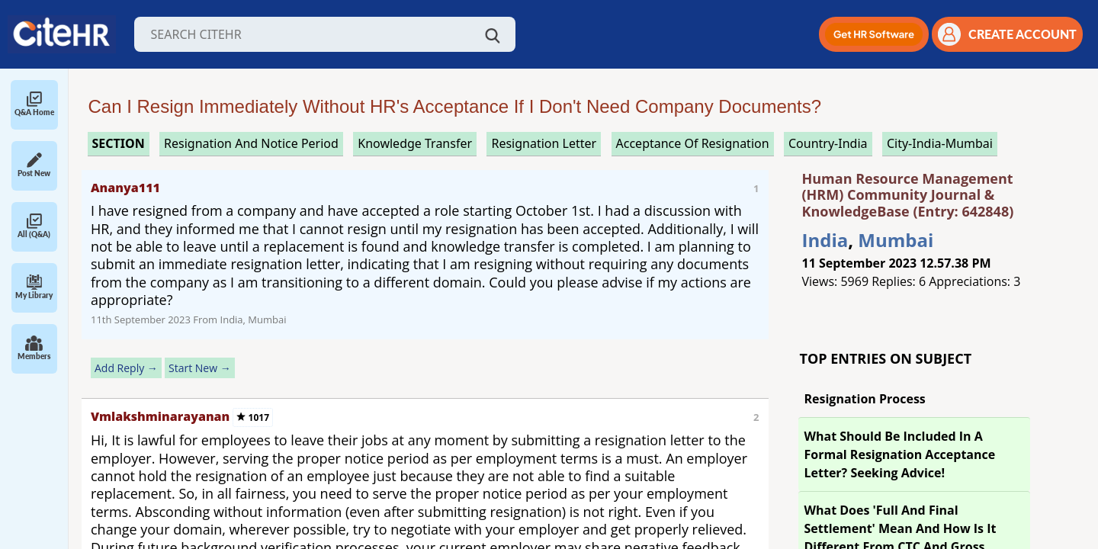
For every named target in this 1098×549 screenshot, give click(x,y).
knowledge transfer (415, 143)
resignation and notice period (251, 143)
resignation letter (543, 143)
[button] (874, 34)
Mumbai (895, 239)
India (825, 239)
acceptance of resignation (692, 143)
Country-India (828, 143)
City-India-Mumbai (940, 143)
